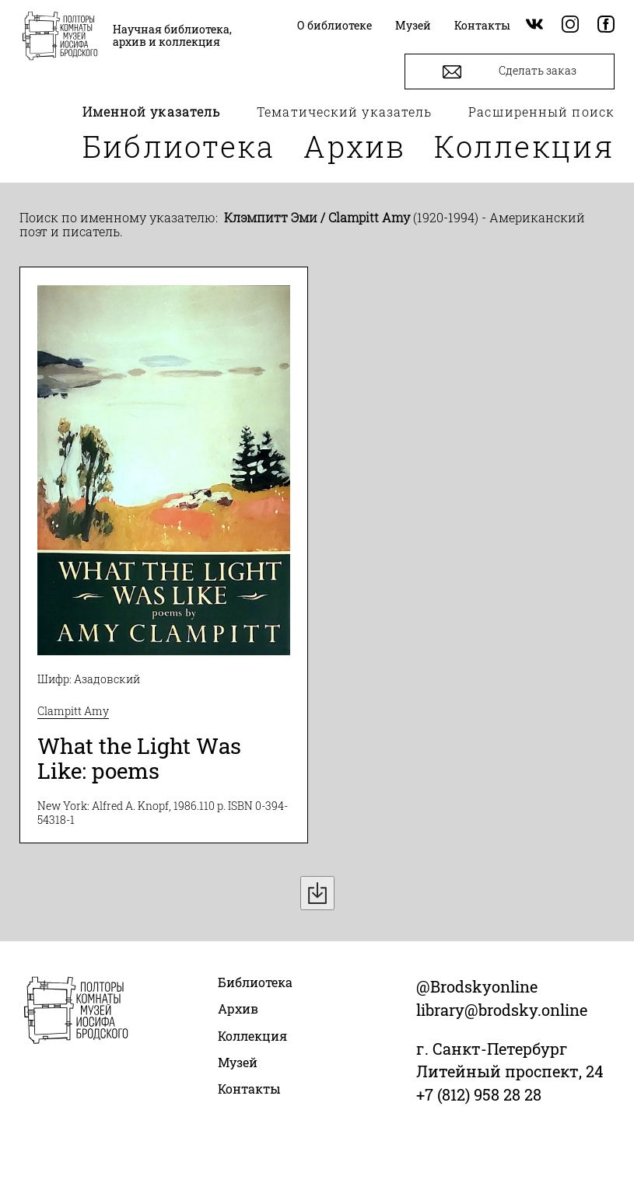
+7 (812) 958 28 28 (478, 1094)
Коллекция (524, 146)
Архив (354, 146)
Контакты (249, 1088)
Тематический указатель (344, 111)
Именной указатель (151, 111)
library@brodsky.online (501, 1010)
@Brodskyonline (477, 986)
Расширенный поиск (541, 111)
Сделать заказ (509, 72)
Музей (237, 1062)
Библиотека (178, 146)
